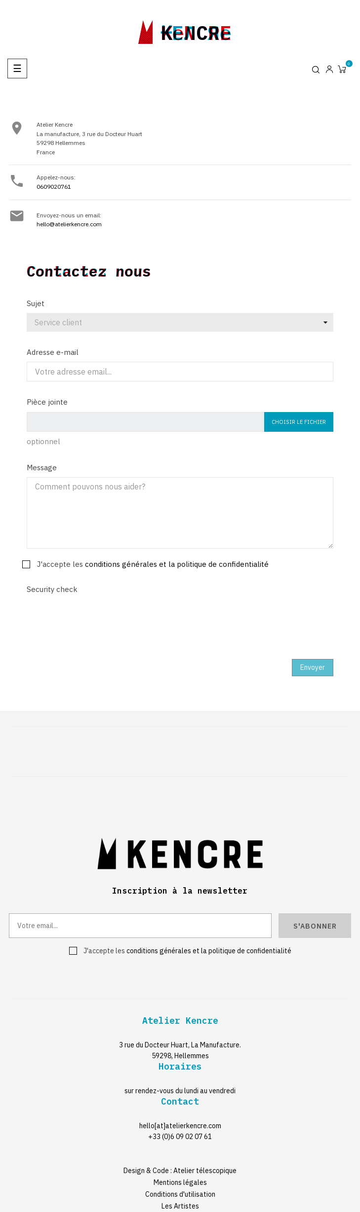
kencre (196, 30)
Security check (52, 589)
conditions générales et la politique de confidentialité (177, 564)
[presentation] (102, 618)
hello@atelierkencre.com (69, 224)
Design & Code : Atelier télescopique (180, 1170)
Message (42, 467)
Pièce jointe (47, 402)
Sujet (35, 303)
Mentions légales (180, 1182)
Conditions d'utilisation (180, 1194)
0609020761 (54, 186)
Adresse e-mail (53, 352)
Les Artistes (180, 1206)
